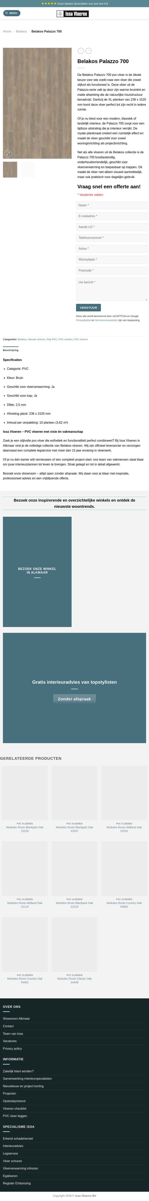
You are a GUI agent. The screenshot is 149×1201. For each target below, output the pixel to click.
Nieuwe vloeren (36, 339)
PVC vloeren (81, 339)
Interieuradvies (13, 1146)
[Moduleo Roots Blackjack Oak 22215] (74, 868)
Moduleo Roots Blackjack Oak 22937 (74, 829)
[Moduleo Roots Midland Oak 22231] (124, 793)
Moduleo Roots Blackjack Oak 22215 (74, 904)
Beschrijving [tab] (10, 350)
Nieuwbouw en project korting (23, 1086)
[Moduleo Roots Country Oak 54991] (25, 944)
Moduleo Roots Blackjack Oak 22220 (24, 829)
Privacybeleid (83, 320)
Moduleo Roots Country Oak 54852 (124, 904)
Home (7, 31)
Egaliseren (10, 1176)
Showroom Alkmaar (16, 1018)
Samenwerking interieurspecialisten (27, 1078)
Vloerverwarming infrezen (20, 1168)
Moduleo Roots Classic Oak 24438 (74, 980)
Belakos (21, 31)
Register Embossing (17, 1183)
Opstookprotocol (14, 1101)
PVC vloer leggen (15, 1116)
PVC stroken (66, 339)
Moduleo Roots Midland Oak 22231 (124, 829)
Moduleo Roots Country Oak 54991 (24, 980)
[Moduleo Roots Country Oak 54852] (124, 868)
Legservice (10, 1153)
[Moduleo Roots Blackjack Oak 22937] (74, 793)
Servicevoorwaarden (106, 320)
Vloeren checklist (14, 1108)
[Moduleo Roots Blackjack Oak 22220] (25, 793)
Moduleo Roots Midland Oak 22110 (24, 904)
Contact (8, 1026)
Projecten (9, 1093)
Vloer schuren (12, 1161)
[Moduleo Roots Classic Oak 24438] (74, 944)
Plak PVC (52, 339)
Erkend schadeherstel (18, 1138)
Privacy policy (12, 1048)
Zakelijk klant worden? (18, 1071)
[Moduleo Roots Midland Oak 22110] (25, 868)
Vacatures (10, 1041)
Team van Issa (13, 1033)
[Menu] (11, 13)
